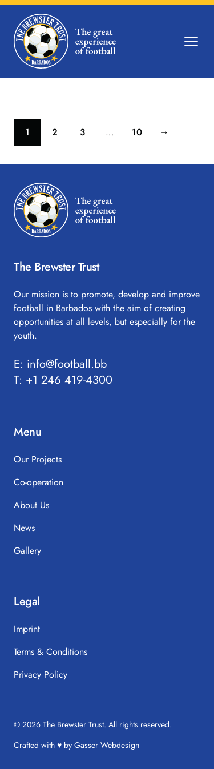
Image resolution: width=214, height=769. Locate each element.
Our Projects (38, 459)
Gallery (27, 550)
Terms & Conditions (50, 651)
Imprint (27, 628)
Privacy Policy (40, 674)
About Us (31, 505)
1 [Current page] (33, 135)
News (24, 527)
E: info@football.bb (60, 364)
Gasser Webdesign (106, 745)
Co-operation (38, 482)
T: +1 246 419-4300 (63, 380)
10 (141, 135)
